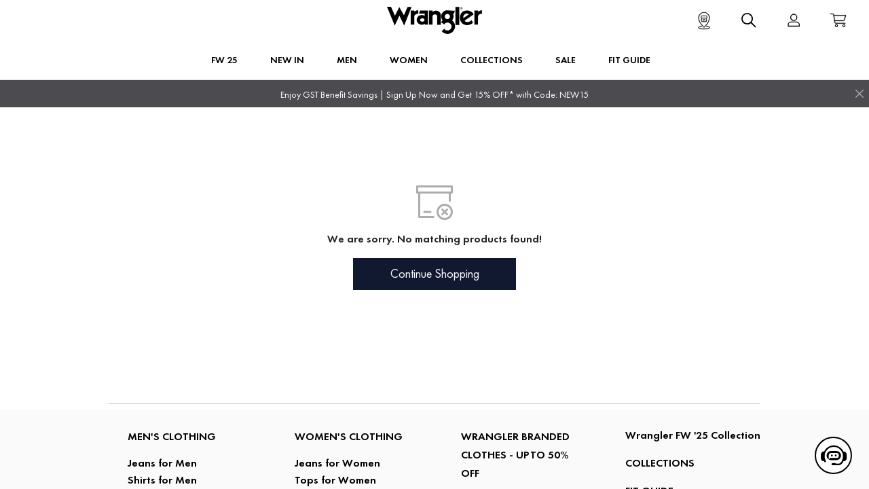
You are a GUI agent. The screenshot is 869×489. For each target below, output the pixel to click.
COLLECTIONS (660, 463)
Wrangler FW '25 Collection (692, 435)
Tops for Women (335, 480)
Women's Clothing (349, 436)
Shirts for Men (162, 480)
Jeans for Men (162, 463)
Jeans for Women (337, 463)
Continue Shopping (434, 273)
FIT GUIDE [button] (629, 60)
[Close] (859, 94)
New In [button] (287, 60)
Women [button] (409, 60)
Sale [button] (565, 60)
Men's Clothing (172, 436)
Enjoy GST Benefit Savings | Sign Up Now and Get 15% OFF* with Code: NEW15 (434, 95)
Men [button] (347, 60)
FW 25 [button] (224, 60)
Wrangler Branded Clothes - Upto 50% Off (515, 454)
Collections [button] (491, 60)
